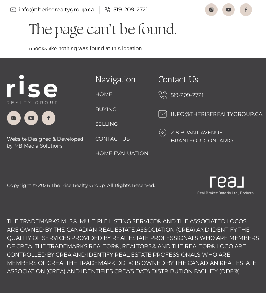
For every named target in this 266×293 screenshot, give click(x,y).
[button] (250, 42)
